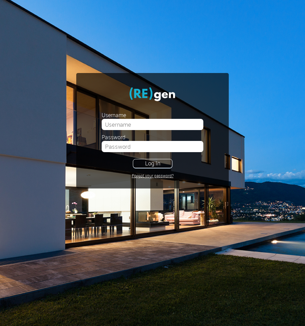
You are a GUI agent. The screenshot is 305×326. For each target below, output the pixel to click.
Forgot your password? (153, 175)
